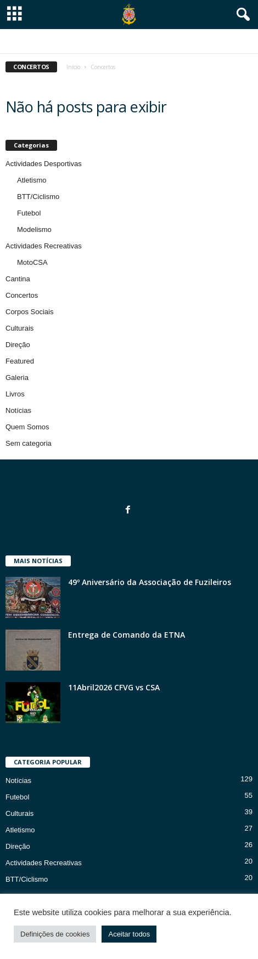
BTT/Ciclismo (38, 196)
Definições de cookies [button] (54, 934)
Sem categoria (28, 443)
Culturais (19, 328)
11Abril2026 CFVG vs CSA (114, 687)
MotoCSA (32, 262)
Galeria (17, 377)
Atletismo (31, 180)
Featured (19, 361)
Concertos (21, 295)
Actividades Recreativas (43, 246)
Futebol (29, 213)
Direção (17, 345)
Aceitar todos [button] (129, 934)
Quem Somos (27, 427)
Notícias (18, 410)
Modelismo (34, 229)
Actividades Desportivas (43, 164)
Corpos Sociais (29, 312)
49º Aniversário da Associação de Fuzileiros (149, 582)
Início (73, 67)
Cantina (17, 279)
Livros (15, 394)
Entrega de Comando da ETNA (126, 634)
